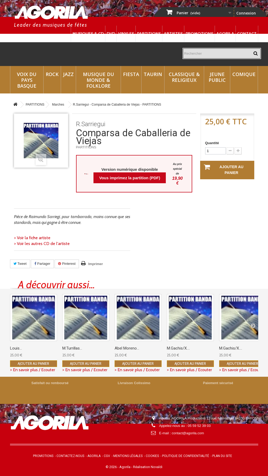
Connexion (246, 13)
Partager (42, 264)
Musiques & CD (88, 33)
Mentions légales (128, 456)
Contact (247, 33)
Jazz (68, 74)
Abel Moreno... (127, 348)
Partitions (149, 33)
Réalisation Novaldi (147, 467)
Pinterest (67, 264)
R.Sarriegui (90, 124)
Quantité (212, 143)
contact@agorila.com (188, 433)
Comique (244, 74)
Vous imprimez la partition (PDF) (129, 178)
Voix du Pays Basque (26, 80)
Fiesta (131, 74)
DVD (111, 33)
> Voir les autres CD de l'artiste (42, 243)
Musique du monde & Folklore (98, 80)
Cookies (152, 456)
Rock (52, 74)
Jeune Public (217, 77)
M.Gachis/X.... (178, 348)
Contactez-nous (70, 456)
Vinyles (126, 33)
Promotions (199, 33)
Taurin (153, 74)
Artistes (173, 33)
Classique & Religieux (184, 77)
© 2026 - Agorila (118, 467)
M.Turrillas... (72, 348)
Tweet (20, 264)
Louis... (16, 348)
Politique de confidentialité (185, 456)
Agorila (225, 33)
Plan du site (222, 456)
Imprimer (95, 264)
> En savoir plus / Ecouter (32, 369)
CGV (107, 456)
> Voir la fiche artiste (32, 237)
